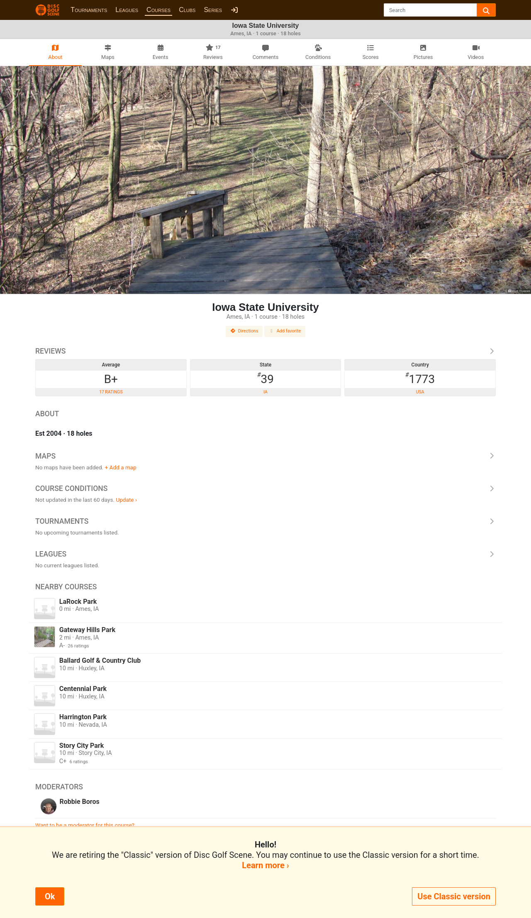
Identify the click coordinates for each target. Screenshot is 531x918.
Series (213, 9)
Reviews (265, 351)
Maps (265, 456)
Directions (244, 331)
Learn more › (265, 865)
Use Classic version (453, 896)
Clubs (187, 9)
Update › (126, 499)
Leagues (126, 9)
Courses (158, 9)
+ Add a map (120, 467)
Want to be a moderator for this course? (84, 825)
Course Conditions (265, 488)
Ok (50, 896)
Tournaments (89, 9)
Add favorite (285, 331)
